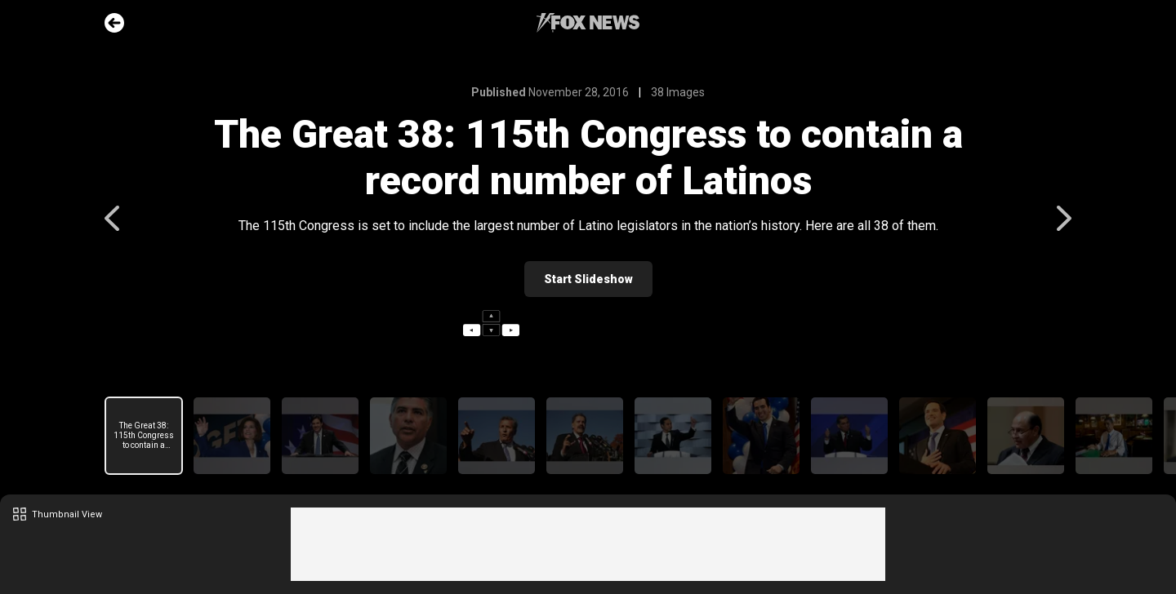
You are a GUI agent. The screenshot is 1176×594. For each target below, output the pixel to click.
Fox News (588, 23)
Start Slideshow (588, 279)
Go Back (114, 23)
